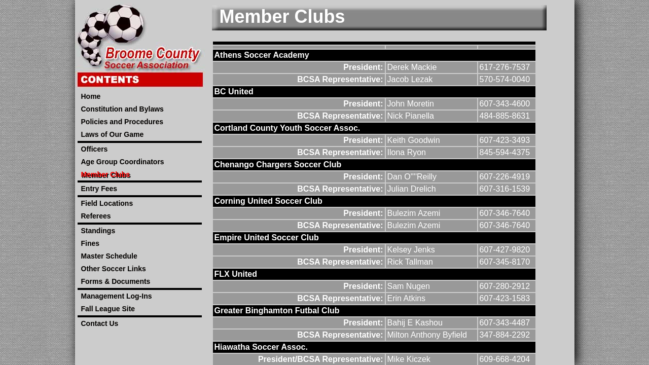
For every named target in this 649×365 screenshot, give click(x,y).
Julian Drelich (411, 189)
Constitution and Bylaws (122, 109)
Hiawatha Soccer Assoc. (261, 347)
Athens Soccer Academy (261, 55)
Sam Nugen (408, 286)
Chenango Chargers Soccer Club (278, 164)
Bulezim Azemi (414, 213)
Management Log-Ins (116, 296)
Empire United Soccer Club (266, 237)
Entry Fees (99, 189)
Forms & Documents (116, 281)
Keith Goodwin (413, 140)
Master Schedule (109, 256)
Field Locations (107, 203)
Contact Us (100, 323)
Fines (90, 243)
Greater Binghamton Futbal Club (277, 310)
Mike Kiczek (408, 359)
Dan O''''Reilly (412, 176)
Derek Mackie (412, 67)
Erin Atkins (406, 298)
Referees (96, 216)
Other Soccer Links (113, 269)
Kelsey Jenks (411, 249)
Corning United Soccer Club (268, 201)
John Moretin (411, 103)
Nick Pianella (410, 116)
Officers (94, 149)
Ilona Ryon (406, 152)
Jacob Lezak (410, 79)
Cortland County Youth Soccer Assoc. (287, 128)
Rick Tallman (410, 262)
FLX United (235, 274)
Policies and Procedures (122, 122)
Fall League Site (108, 309)
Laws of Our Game (112, 134)
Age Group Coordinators (122, 162)
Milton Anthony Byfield (427, 335)
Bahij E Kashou (415, 322)
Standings (98, 231)
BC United (234, 91)
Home (91, 96)
